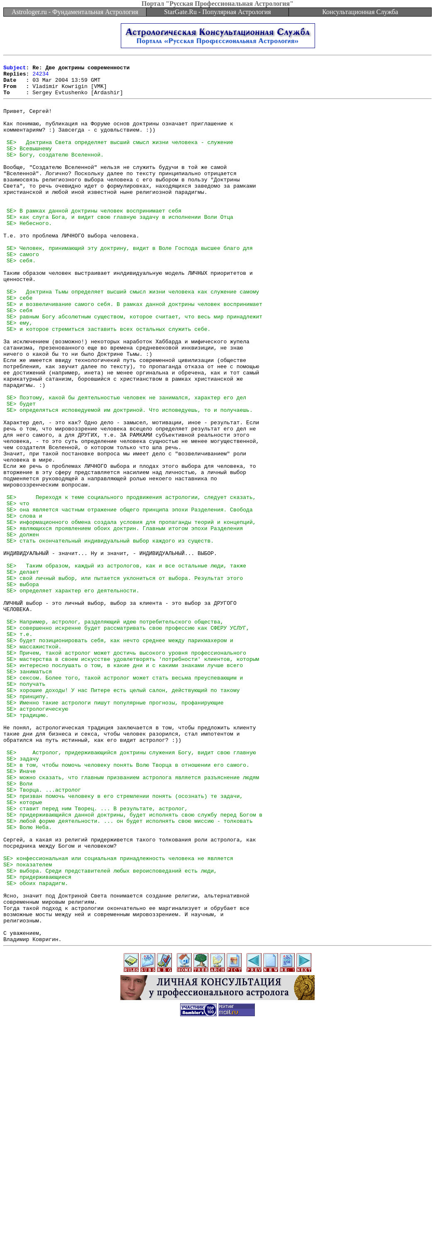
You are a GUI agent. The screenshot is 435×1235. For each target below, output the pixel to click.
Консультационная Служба (360, 11)
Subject (14, 69)
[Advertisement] (217, 1216)
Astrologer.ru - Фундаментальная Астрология (75, 11)
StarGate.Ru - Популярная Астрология (217, 11)
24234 (40, 77)
